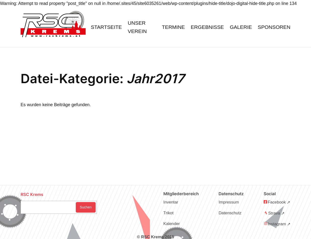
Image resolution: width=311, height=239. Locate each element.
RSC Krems (32, 194)
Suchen (86, 207)
